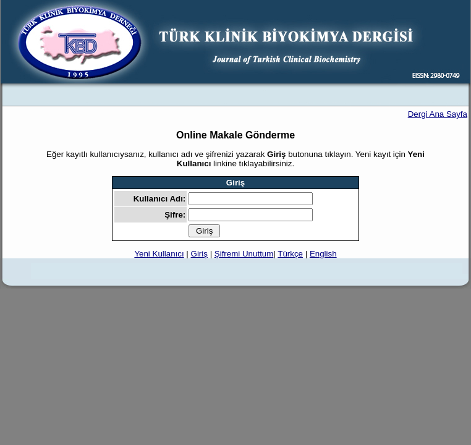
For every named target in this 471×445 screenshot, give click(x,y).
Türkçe (290, 253)
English (323, 253)
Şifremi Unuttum (244, 253)
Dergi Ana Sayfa (437, 114)
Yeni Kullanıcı (159, 253)
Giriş (199, 253)
